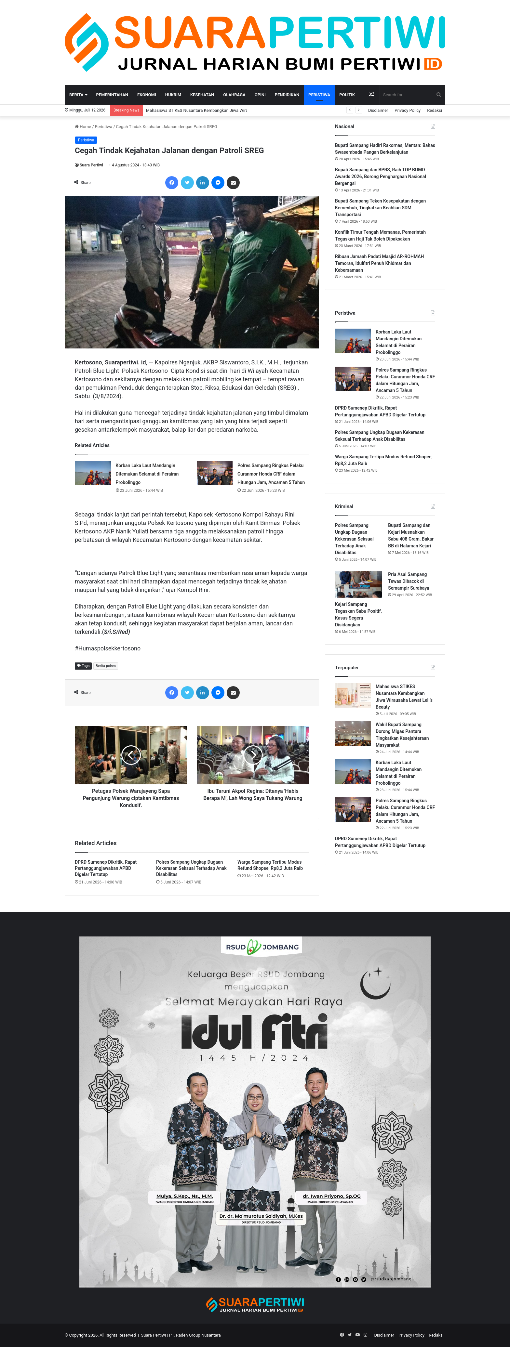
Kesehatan (202, 94)
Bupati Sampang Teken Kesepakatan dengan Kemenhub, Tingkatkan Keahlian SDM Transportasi (380, 207)
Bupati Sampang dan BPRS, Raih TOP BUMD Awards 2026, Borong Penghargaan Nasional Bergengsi (380, 176)
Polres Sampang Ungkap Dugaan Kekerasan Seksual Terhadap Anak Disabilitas (191, 868)
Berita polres (106, 666)
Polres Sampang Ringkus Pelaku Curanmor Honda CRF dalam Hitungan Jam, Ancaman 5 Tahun (271, 474)
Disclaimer (378, 110)
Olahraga (234, 94)
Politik (347, 94)
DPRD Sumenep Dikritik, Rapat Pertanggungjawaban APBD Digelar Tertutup (106, 868)
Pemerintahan (112, 94)
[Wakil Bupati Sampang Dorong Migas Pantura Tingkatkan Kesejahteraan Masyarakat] (353, 733)
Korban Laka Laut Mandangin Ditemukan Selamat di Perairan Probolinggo (147, 474)
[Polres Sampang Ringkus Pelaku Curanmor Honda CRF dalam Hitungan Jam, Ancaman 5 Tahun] (215, 473)
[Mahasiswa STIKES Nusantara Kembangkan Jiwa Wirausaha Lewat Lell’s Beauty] (353, 695)
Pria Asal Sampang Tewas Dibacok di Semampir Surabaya (408, 581)
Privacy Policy (408, 110)
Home (83, 126)
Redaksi (434, 110)
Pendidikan (287, 94)
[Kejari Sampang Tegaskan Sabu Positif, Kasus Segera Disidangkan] (358, 584)
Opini (260, 94)
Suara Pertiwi (91, 165)
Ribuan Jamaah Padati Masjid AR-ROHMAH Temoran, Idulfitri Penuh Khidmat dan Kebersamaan (379, 263)
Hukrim (173, 94)
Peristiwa (319, 94)
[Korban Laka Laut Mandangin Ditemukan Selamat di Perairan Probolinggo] (93, 473)
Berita (76, 94)
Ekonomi (146, 94)
